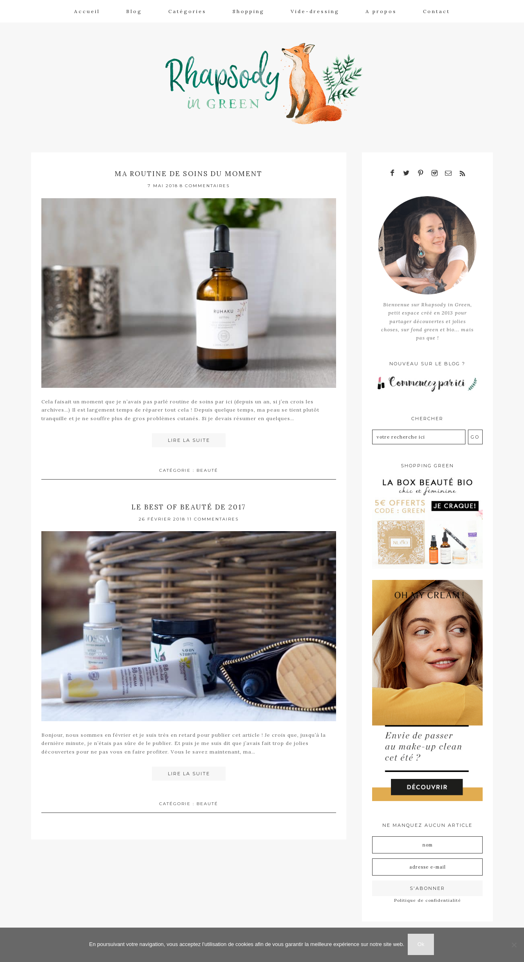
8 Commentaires (205, 183)
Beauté (207, 468)
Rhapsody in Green (268, 82)
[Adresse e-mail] (427, 864)
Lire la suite (189, 438)
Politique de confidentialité (427, 897)
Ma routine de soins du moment (188, 171)
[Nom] (427, 842)
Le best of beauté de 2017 (188, 504)
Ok (421, 945)
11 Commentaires (213, 516)
